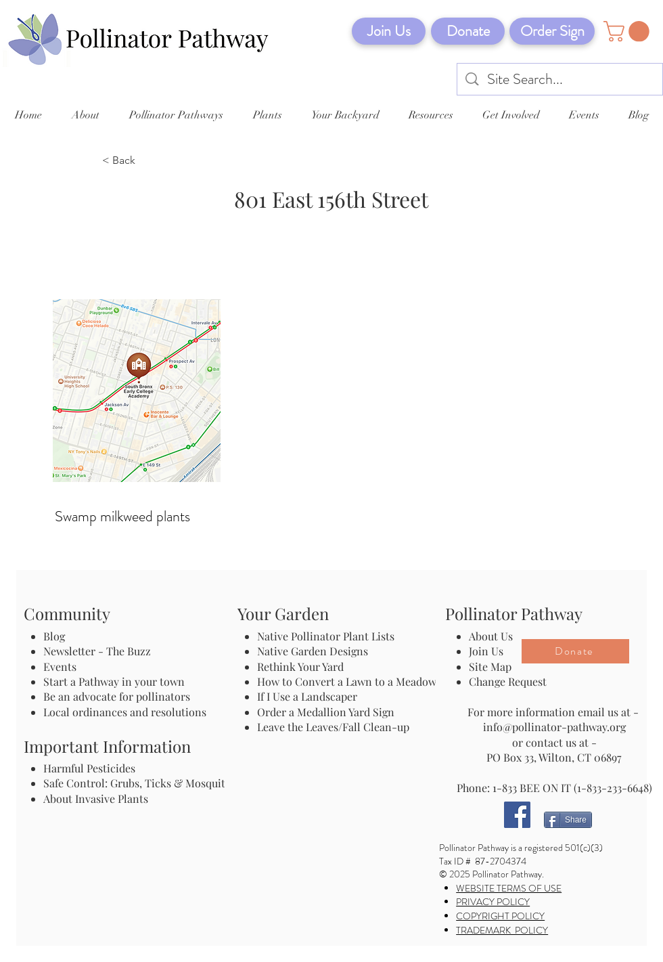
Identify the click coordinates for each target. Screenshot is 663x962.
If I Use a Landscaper (307, 696)
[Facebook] (517, 815)
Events (59, 666)
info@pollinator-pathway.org (554, 727)
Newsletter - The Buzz (97, 651)
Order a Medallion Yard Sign (325, 712)
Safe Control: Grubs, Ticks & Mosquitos (139, 783)
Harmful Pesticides (89, 768)
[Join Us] (389, 31)
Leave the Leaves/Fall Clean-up (333, 727)
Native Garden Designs (312, 651)
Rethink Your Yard (300, 666)
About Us (491, 636)
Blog (56, 636)
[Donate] (468, 31)
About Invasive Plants (95, 798)
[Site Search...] (560, 79)
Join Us (486, 651)
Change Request (508, 681)
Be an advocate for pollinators (116, 696)
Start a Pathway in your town (114, 681)
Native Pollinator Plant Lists (325, 636)
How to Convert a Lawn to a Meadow (346, 681)
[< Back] (146, 161)
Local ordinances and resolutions (124, 712)
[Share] (568, 820)
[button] (628, 31)
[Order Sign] (552, 31)
